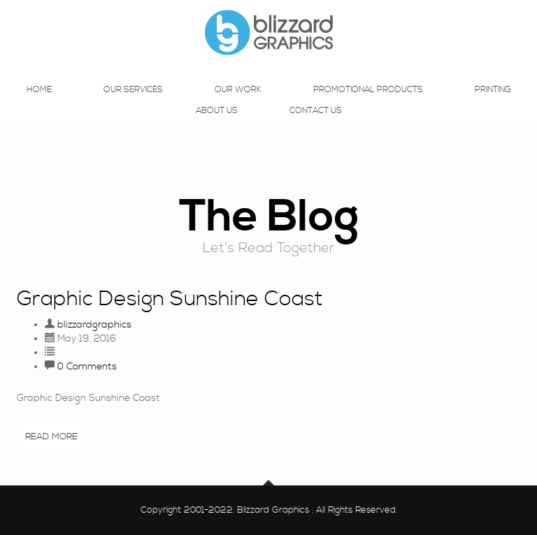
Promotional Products (368, 103)
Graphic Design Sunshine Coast (170, 299)
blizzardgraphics (94, 324)
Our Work (238, 103)
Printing (493, 103)
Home (39, 103)
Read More (51, 436)
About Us (217, 124)
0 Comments (87, 366)
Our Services (133, 103)
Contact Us (315, 124)
